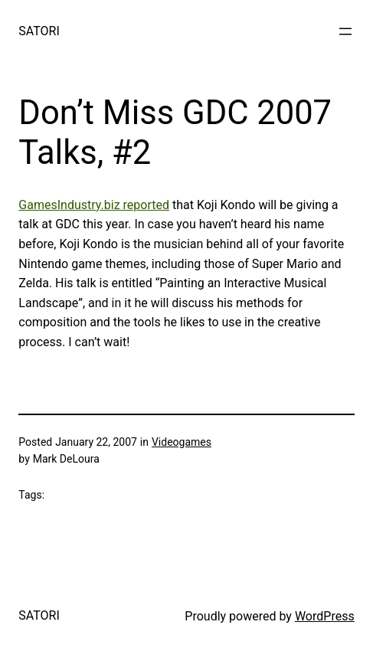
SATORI (38, 31)
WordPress (325, 616)
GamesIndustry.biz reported (93, 205)
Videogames (181, 442)
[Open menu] (345, 31)
